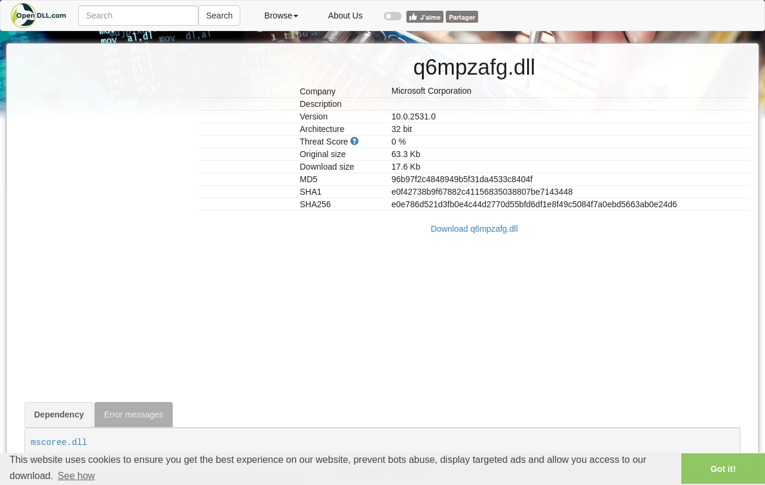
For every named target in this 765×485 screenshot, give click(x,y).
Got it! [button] (723, 469)
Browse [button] (281, 15)
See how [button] (76, 476)
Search (219, 15)
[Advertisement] (107, 223)
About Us (345, 15)
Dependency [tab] (59, 414)
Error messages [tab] (133, 414)
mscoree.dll (59, 442)
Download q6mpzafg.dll (474, 229)
